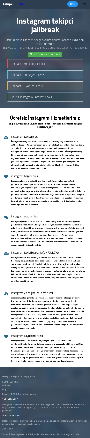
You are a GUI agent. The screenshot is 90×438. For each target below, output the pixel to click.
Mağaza (6, 407)
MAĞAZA (6, 385)
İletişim (40, 434)
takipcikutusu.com (28, 394)
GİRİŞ (72, 4)
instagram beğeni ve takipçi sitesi (18, 376)
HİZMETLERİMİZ (10, 381)
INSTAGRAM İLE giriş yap (45, 54)
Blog (4, 389)
